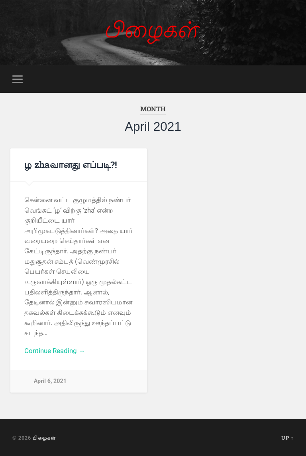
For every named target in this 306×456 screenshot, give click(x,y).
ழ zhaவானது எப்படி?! (70, 164)
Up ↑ (287, 437)
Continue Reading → (54, 351)
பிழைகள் (44, 437)
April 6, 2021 (50, 381)
